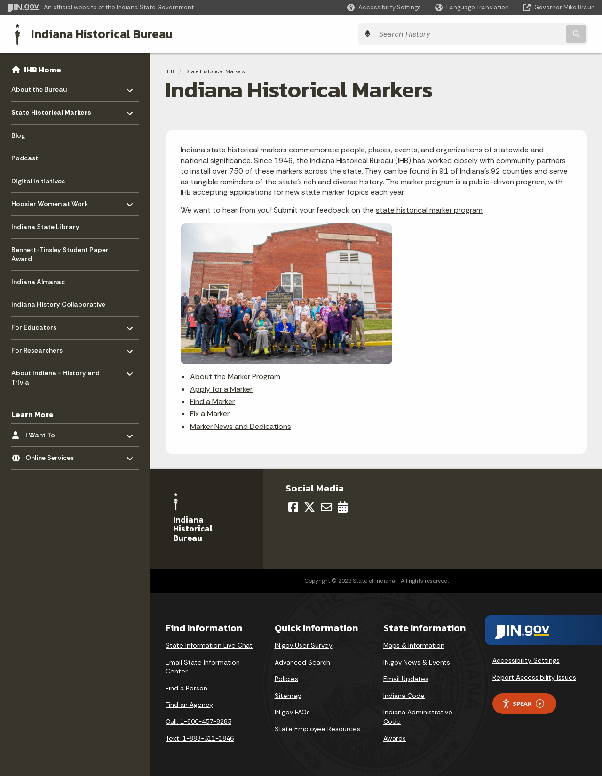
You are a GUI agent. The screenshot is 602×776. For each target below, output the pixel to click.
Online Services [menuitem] (52, 454)
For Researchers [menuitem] (38, 346)
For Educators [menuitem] (38, 324)
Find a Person (186, 687)
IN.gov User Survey (304, 644)
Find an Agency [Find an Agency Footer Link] (189, 703)
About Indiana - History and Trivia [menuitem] (55, 375)
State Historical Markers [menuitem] (51, 109)
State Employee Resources (317, 728)
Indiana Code (404, 694)
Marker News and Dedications (240, 425)
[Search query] (523, 33)
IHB (170, 70)
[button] (384, 7)
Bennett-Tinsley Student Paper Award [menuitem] (60, 253)
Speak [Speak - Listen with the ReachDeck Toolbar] (523, 702)
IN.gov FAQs (292, 711)
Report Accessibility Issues (534, 676)
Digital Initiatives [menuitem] (38, 180)
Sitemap (288, 694)
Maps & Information (413, 644)
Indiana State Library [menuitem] (45, 226)
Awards (394, 737)
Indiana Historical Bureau (95, 33)
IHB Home (42, 68)
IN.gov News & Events (416, 661)
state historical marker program (429, 209)
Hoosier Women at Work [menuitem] (49, 200)
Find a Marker (212, 400)
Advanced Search (302, 661)
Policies (286, 677)
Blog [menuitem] (18, 134)
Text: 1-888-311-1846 (200, 737)
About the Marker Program (235, 375)
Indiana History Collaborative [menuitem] (58, 303)
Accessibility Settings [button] (526, 659)
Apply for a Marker (221, 388)
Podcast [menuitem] (24, 157)
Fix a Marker (210, 413)
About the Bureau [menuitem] (39, 86)
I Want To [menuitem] (52, 431)
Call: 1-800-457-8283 (198, 720)
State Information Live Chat (209, 644)
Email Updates (405, 677)
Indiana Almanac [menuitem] (38, 281)
